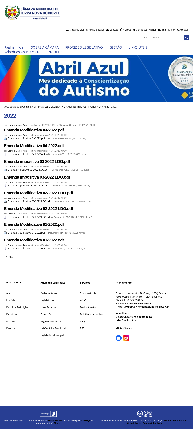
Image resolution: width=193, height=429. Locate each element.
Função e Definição (17, 307)
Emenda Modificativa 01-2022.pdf (34, 224)
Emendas (104, 106)
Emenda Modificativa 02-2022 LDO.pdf (38, 193)
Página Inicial (14, 47)
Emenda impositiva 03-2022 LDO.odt (37, 177)
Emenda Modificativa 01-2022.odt (34, 240)
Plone (57, 423)
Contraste (141, 29)
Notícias (10, 321)
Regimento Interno (51, 321)
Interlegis (86, 420)
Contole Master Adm (17, 125)
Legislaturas (47, 300)
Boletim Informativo (91, 314)
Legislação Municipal (52, 335)
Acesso (10, 293)
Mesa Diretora (49, 307)
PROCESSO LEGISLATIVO (84, 47)
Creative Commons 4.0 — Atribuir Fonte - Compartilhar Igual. (157, 421)
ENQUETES (55, 52)
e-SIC (83, 300)
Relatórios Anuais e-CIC (22, 52)
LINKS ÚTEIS (138, 47)
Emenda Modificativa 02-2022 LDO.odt (38, 208)
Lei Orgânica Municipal (53, 328)
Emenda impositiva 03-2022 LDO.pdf (37, 161)
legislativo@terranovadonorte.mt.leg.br (146, 306)
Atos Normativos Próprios (81, 106)
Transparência (88, 293)
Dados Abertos (88, 307)
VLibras (127, 29)
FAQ (82, 321)
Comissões (47, 314)
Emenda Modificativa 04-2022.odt (34, 145)
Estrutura (11, 314)
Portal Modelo (55, 420)
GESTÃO (115, 47)
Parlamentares (49, 293)
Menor (152, 29)
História (10, 300)
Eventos (10, 328)
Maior (171, 29)
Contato (114, 29)
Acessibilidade (96, 29)
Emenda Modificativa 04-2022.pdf (34, 130)
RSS (11, 256)
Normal (162, 29)
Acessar (183, 29)
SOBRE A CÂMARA (45, 47)
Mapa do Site (76, 29)
